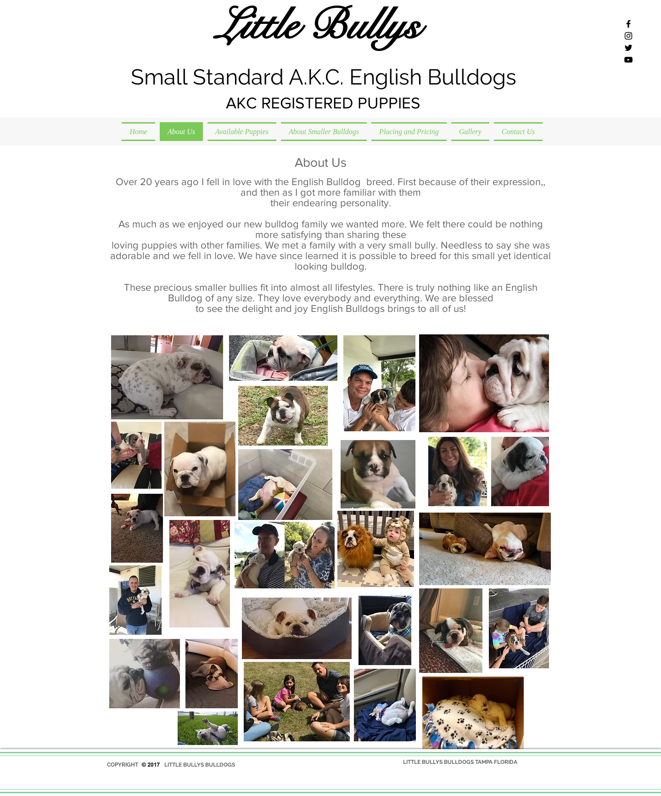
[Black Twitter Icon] (628, 48)
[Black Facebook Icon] (628, 24)
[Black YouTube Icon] (628, 60)
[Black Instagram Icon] (628, 36)
